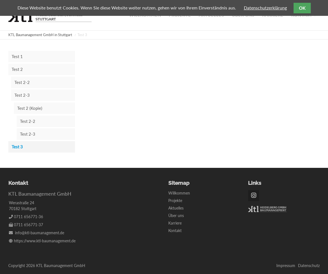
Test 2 (17, 69)
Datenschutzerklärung (265, 7)
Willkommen (179, 193)
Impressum (285, 265)
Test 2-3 (22, 95)
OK (302, 8)
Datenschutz (309, 265)
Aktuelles (176, 208)
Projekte (175, 200)
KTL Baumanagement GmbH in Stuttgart (40, 35)
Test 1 (17, 56)
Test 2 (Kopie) (29, 108)
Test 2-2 (22, 82)
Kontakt (175, 230)
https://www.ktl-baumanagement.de (45, 240)
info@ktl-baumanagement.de (39, 232)
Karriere (175, 223)
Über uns (176, 215)
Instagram (253, 195)
